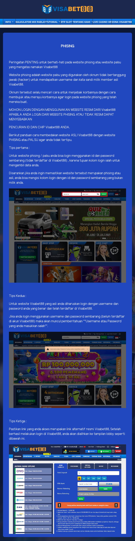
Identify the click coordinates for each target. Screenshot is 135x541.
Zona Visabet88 (122, 22)
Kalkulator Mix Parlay (31, 22)
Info (8, 22)
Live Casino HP (102, 22)
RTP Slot (66, 22)
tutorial (52, 22)
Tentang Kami (82, 22)
